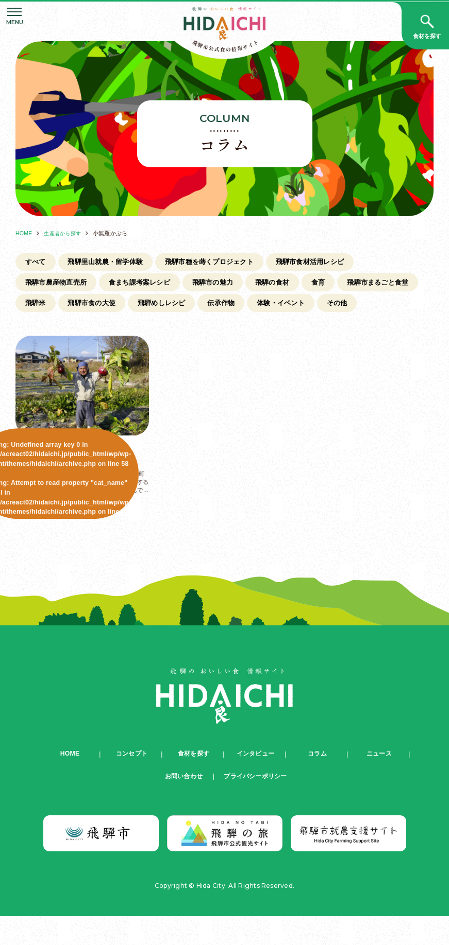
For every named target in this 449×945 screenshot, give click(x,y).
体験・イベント (393, 306)
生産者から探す (65, 233)
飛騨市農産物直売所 (59, 285)
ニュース (379, 782)
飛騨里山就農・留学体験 (112, 262)
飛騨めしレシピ (264, 306)
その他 (37, 328)
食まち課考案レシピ (149, 285)
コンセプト (131, 782)
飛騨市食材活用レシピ (333, 262)
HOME (24, 233)
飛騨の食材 (293, 285)
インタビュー (255, 782)
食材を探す (193, 782)
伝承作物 (328, 306)
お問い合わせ (181, 805)
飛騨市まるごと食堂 (59, 306)
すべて (37, 262)
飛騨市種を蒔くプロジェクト (225, 262)
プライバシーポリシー (255, 805)
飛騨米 (128, 306)
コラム (317, 782)
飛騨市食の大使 (188, 306)
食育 (343, 285)
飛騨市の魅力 (229, 285)
